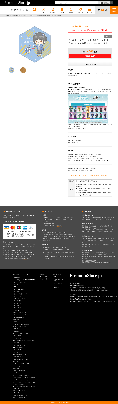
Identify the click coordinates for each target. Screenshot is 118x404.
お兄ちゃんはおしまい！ (20, 294)
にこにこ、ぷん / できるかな (21, 333)
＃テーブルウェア (94, 175)
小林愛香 (16, 310)
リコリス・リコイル (19, 390)
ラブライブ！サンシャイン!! (21, 375)
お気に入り (80, 10)
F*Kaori (16, 287)
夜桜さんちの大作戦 (19, 370)
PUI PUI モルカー (18, 347)
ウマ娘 (16, 284)
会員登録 (71, 10)
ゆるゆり (16, 368)
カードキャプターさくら (20, 296)
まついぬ (16, 361)
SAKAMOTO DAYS (19, 317)
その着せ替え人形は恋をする (21, 324)
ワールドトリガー (16, 15)
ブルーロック (17, 349)
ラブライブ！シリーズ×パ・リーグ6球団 (24, 377)
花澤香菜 (16, 342)
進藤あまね (17, 319)
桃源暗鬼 (16, 331)
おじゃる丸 (17, 291)
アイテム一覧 (43, 279)
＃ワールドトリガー (74, 175)
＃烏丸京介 (104, 175)
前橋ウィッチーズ (19, 356)
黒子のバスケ (17, 303)
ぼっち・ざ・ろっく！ (20, 352)
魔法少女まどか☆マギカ (20, 354)
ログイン (89, 10)
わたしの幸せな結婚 (19, 397)
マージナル (17, 366)
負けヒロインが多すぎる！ (21, 359)
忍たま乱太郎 (17, 335)
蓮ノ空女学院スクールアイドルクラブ (24, 340)
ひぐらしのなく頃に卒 (20, 345)
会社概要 (56, 287)
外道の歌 (16, 305)
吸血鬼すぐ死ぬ (18, 301)
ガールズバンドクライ (20, 298)
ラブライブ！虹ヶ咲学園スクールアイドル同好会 (24, 387)
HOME (7, 15)
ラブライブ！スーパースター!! (22, 380)
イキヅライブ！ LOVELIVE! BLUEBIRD (24, 280)
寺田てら (16, 329)
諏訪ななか (17, 322)
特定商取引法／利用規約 (58, 280)
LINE (34, 10)
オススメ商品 (43, 276)
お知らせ (62, 10)
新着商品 (42, 274)
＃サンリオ (84, 175)
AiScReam (17, 277)
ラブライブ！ (17, 373)
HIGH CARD (17, 338)
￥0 (102, 10)
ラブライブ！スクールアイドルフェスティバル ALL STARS (24, 383)
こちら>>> (26, 258)
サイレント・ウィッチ (20, 315)
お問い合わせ (57, 274)
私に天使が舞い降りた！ (20, 395)
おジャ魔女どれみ (19, 289)
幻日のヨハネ (17, 308)
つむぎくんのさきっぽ (20, 326)
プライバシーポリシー (58, 284)
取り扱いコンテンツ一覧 (19, 10)
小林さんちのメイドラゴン (21, 312)
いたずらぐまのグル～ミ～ (21, 282)
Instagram (53, 10)
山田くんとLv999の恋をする (21, 363)
